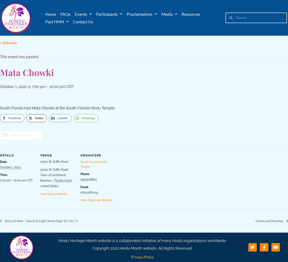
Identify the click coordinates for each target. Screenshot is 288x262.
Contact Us (83, 21)
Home (50, 14)
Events (83, 14)
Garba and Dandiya (270, 221)
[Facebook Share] (12, 118)
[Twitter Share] (36, 118)
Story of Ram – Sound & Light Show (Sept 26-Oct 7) (41, 221)
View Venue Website (53, 194)
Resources (191, 14)
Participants (109, 14)
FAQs (65, 14)
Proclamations (142, 14)
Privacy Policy (142, 257)
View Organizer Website (96, 200)
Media (169, 14)
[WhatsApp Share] (86, 118)
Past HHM (57, 21)
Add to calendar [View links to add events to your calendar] (21, 135)
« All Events (8, 43)
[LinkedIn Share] (60, 118)
